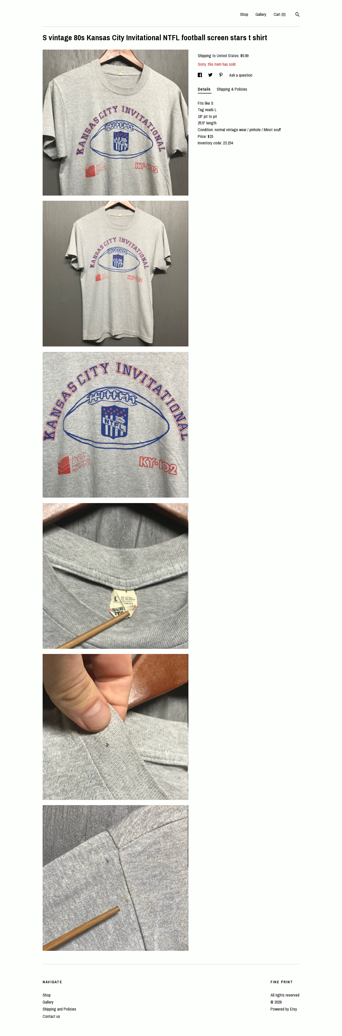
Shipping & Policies (232, 89)
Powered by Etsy (284, 1009)
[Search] (297, 15)
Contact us (51, 1016)
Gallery (260, 14)
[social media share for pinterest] (221, 75)
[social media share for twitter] (211, 75)
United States (228, 55)
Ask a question (240, 75)
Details (205, 89)
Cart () (280, 14)
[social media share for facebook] (200, 75)
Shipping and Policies (59, 1009)
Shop (244, 14)
